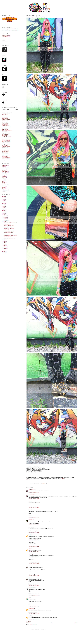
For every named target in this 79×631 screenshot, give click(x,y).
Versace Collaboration (5, 123)
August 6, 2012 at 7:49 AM (34, 507)
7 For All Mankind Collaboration (6, 136)
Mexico (3, 191)
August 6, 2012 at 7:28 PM (34, 546)
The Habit (30, 515)
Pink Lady (62, 478)
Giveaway (3, 188)
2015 (4, 210)
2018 (4, 206)
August (5, 221)
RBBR (29, 501)
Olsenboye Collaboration (5, 144)
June (4, 241)
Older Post (75, 622)
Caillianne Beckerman (5, 36)
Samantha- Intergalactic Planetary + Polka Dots (35, 17)
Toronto (3, 166)
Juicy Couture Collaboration (6, 139)
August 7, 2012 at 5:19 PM (34, 606)
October (5, 218)
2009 (4, 252)
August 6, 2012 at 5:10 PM (34, 524)
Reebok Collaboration (5, 134)
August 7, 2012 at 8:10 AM (34, 585)
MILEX (30, 548)
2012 (4, 214)
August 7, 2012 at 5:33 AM (34, 563)
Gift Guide (3, 187)
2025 (4, 197)
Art (2, 181)
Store (3, 183)
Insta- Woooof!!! (6, 229)
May (4, 242)
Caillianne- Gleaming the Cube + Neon (9, 238)
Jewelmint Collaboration (5, 151)
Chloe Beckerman (4, 165)
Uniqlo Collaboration (5, 147)
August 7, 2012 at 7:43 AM (34, 575)
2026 (4, 196)
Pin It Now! (28, 479)
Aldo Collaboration (5, 156)
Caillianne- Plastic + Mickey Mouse (9, 228)
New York (3, 170)
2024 (4, 199)
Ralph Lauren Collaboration (6, 146)
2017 (4, 207)
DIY (2, 175)
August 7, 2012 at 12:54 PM (34, 595)
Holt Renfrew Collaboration (6, 158)
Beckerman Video (4, 172)
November (5, 217)
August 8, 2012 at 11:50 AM (34, 613)
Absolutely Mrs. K (31, 494)
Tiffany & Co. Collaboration (6, 119)
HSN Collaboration (5, 135)
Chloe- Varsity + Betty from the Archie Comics (10, 222)
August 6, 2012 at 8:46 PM (34, 551)
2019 (4, 204)
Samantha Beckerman (43, 484)
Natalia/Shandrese (31, 608)
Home (52, 622)
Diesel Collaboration (5, 120)
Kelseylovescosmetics (32, 587)
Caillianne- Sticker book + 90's (8, 232)
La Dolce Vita (30, 519)
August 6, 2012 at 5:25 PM (34, 532)
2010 (4, 251)
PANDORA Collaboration (5, 125)
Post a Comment (28, 621)
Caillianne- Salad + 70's (7, 224)
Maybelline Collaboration (5, 142)
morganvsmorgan (31, 554)
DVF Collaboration (5, 145)
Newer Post (28, 622)
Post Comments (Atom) (33, 624)
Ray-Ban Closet (36, 484)
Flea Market (4, 177)
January (5, 248)
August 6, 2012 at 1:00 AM (34, 492)
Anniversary (4, 186)
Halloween (3, 182)
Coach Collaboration (5, 117)
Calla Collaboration (5, 152)
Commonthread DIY (5, 128)
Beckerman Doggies (5, 167)
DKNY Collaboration (5, 129)
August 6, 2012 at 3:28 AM (34, 498)
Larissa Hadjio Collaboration (6, 157)
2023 (4, 200)
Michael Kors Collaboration (6, 141)
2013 (4, 213)
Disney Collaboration (5, 118)
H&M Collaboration (5, 114)
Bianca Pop (30, 534)
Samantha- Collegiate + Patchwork (9, 231)
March (5, 245)
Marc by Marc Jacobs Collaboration (7, 130)
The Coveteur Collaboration (6, 140)
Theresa (30, 509)
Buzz (29, 597)
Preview (3, 178)
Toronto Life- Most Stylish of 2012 (9, 225)
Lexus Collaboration (5, 124)
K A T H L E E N (31, 489)
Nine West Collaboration (5, 150)
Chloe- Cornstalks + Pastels (8, 236)
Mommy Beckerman (5, 171)
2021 (4, 203)
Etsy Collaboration (4, 131)
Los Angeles (4, 176)
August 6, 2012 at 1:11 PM (34, 517)
